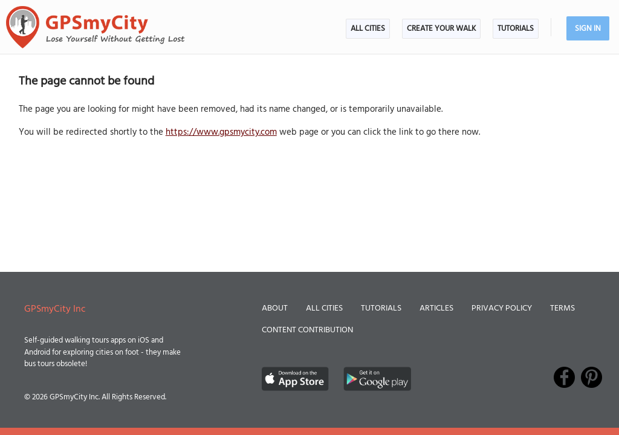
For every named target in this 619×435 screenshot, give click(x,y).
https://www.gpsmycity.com (221, 132)
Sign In (588, 28)
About (275, 308)
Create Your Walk (441, 28)
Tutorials (515, 28)
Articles (436, 308)
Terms (562, 308)
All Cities (368, 28)
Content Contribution (307, 330)
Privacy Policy (502, 308)
